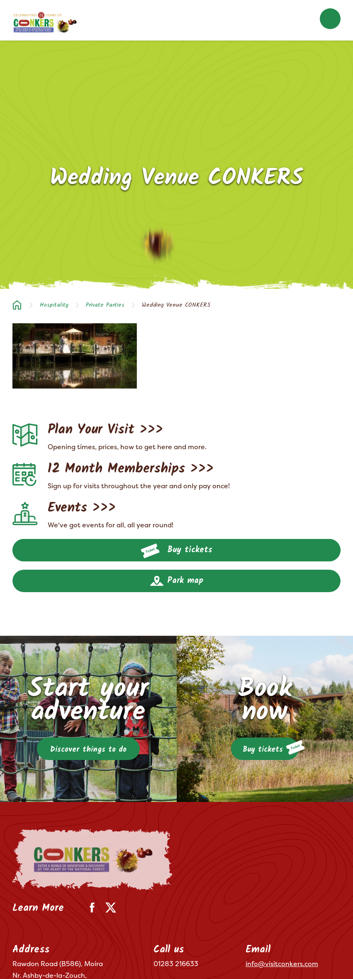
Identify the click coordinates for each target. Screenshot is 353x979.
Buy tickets (176, 551)
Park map (176, 581)
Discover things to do (88, 750)
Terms (20, 961)
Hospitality (54, 305)
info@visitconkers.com (282, 902)
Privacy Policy (59, 961)
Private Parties (105, 305)
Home (17, 305)
